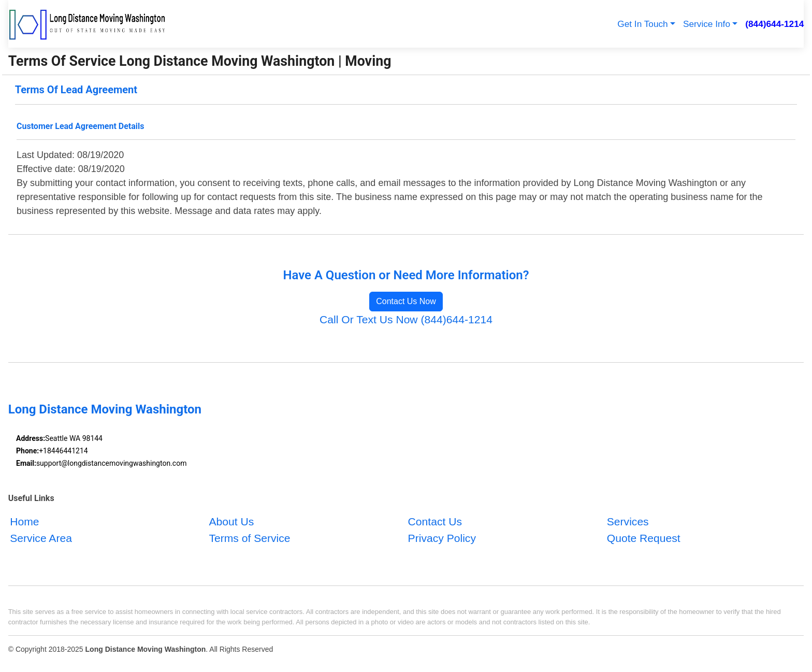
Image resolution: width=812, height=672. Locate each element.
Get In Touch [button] (642, 24)
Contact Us (435, 521)
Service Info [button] (706, 24)
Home (24, 521)
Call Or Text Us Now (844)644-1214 (406, 319)
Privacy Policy (442, 538)
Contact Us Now (406, 301)
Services (628, 521)
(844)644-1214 (774, 24)
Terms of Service (249, 538)
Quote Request (643, 538)
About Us (231, 521)
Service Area (41, 538)
